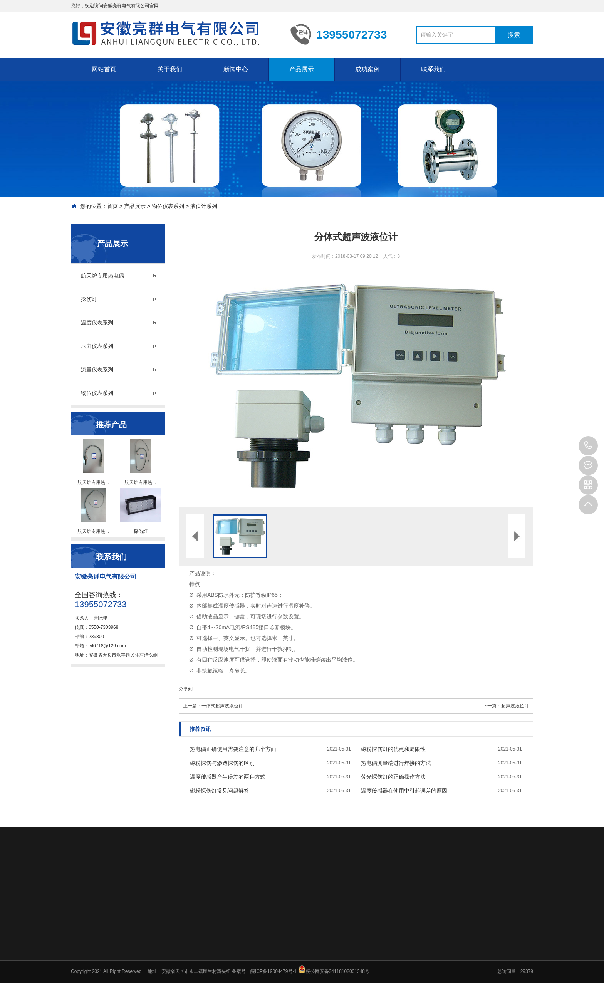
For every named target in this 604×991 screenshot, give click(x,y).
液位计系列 (203, 206)
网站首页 (104, 69)
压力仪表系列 (97, 346)
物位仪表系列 (168, 206)
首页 (112, 206)
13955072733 (588, 445)
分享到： (188, 689)
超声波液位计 (515, 706)
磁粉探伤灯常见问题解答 (219, 791)
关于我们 (170, 69)
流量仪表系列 (97, 369)
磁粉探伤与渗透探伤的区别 (222, 763)
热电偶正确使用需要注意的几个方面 (233, 749)
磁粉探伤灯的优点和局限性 (393, 749)
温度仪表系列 (97, 322)
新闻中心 (235, 69)
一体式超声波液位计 (222, 706)
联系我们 (433, 69)
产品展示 (301, 69)
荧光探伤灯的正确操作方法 (393, 777)
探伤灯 (89, 299)
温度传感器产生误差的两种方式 (227, 777)
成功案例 (367, 69)
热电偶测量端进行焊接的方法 (396, 763)
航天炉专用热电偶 (102, 275)
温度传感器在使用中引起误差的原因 (404, 791)
